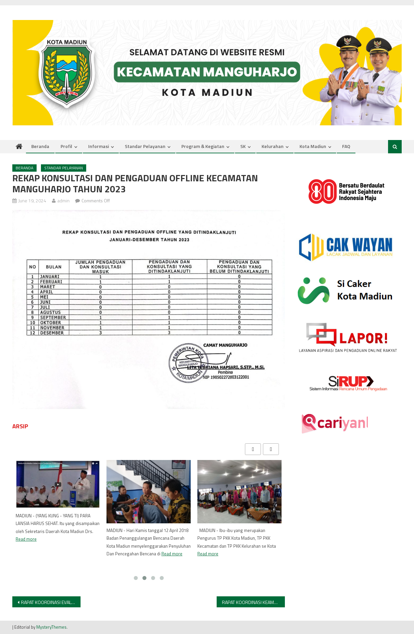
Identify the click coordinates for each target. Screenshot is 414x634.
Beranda (40, 146)
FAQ (346, 146)
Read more (26, 539)
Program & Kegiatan (202, 146)
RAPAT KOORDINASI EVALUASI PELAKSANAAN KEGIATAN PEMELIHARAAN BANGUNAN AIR (51, 602)
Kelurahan (273, 146)
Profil (66, 146)
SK (243, 146)
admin (63, 200)
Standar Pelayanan (145, 146)
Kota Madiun (313, 146)
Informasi (98, 146)
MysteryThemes (51, 627)
